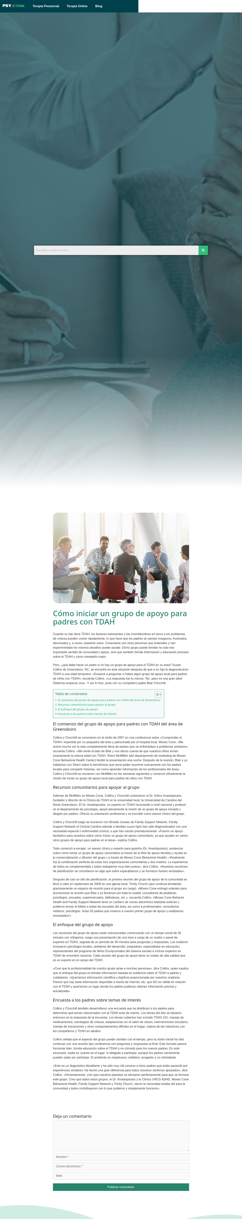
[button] (126, 6)
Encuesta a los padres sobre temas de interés (87, 714)
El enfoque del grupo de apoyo (78, 709)
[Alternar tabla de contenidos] (156, 694)
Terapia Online (105, 6)
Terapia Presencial (74, 6)
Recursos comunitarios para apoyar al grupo (87, 704)
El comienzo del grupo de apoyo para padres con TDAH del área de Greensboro (109, 700)
